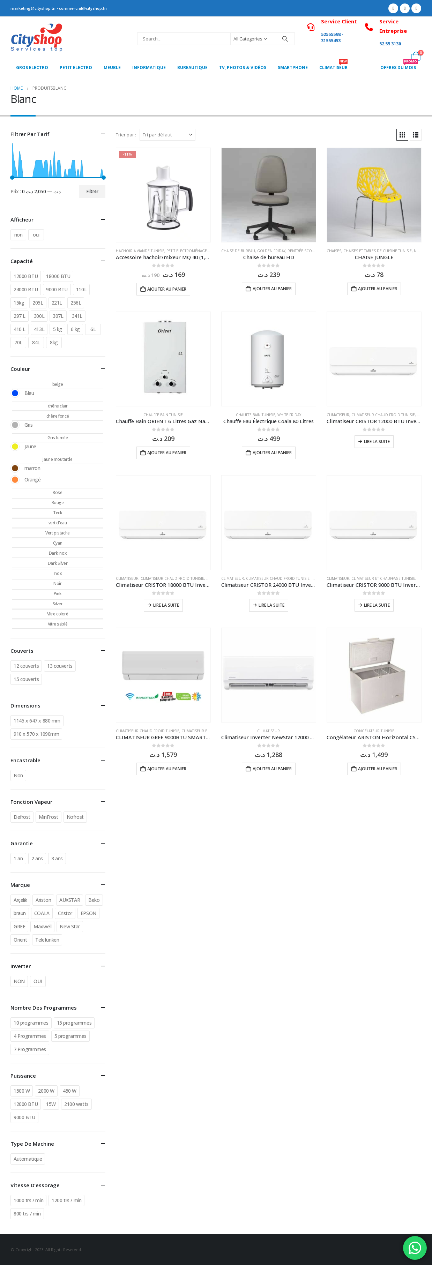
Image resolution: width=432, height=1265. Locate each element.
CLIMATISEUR (333, 65)
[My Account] (400, 56)
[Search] (285, 39)
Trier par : (126, 135)
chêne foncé (57, 416)
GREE (19, 926)
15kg (19, 302)
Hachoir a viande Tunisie (140, 250)
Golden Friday (271, 250)
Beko (93, 900)
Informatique (149, 67)
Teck (57, 513)
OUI (37, 981)
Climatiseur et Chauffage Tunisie (383, 578)
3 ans (57, 858)
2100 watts (76, 1104)
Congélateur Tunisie (373, 730)
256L (75, 302)
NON (19, 981)
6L (93, 329)
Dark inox (57, 553)
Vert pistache (57, 533)
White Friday (289, 414)
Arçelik (20, 900)
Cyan (57, 543)
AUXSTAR (69, 900)
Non (18, 775)
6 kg (75, 329)
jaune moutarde (57, 459)
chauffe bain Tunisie (163, 414)
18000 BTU (58, 276)
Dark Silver (57, 563)
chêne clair (57, 406)
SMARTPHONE (293, 67)
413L (39, 329)
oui (36, 234)
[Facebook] (393, 8)
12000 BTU (26, 276)
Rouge (58, 503)
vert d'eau (58, 523)
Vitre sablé (57, 624)
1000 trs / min (28, 1200)
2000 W (46, 1090)
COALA (42, 913)
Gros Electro (32, 67)
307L (58, 316)
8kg (54, 342)
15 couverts (26, 679)
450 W (69, 1090)
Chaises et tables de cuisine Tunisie (377, 250)
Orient (20, 939)
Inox (57, 573)
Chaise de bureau (238, 250)
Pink (57, 594)
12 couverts (26, 666)
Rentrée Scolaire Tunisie (312, 250)
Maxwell (42, 926)
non (18, 234)
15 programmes (74, 1022)
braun (20, 913)
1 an (18, 858)
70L (18, 342)
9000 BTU (57, 289)
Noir (57, 583)
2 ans (37, 858)
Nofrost (75, 817)
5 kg (57, 329)
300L (39, 316)
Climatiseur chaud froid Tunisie (383, 414)
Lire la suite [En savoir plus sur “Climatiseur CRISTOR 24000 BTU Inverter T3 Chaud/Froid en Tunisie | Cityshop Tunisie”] (271, 605)
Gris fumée (57, 438)
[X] (405, 8)
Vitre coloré (57, 614)
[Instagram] (416, 8)
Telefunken (47, 939)
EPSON (88, 913)
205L (37, 302)
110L (81, 289)
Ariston (43, 900)
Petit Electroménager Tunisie (195, 250)
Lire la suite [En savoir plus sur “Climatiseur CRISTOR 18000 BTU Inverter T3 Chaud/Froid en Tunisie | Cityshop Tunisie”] (166, 605)
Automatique (28, 1158)
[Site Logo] (36, 38)
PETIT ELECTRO (76, 67)
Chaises (334, 250)
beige (57, 384)
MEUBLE (112, 67)
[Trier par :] (167, 135)
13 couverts (59, 666)
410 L (19, 329)
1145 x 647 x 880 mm (37, 720)
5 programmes (70, 1036)
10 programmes (31, 1022)
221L (57, 302)
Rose (57, 492)
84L (36, 342)
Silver (57, 604)
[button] (402, 135)
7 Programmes (30, 1049)
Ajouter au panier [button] (166, 289)
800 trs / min (27, 1213)
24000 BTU (26, 289)
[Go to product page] (163, 195)
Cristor (65, 913)
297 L (19, 316)
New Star (70, 926)
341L (77, 316)
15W (51, 1104)
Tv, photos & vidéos (242, 67)
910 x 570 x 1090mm (36, 734)
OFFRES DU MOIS (399, 65)
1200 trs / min (66, 1200)
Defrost (22, 817)
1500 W (22, 1090)
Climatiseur (338, 414)
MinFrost (48, 817)
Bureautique (192, 67)
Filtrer (92, 191)
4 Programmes (30, 1036)
